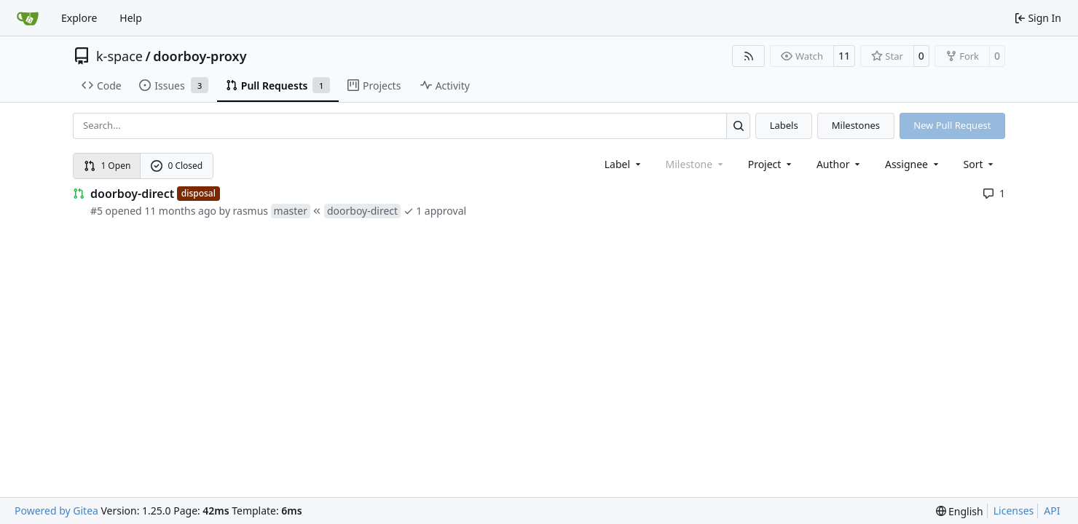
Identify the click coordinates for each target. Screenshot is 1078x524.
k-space (119, 56)
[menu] (980, 164)
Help (130, 18)
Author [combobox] (839, 164)
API (1052, 510)
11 (844, 56)
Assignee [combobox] (913, 164)
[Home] (27, 18)
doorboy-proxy (199, 56)
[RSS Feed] (749, 56)
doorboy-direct (132, 193)
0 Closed (177, 165)
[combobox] (624, 164)
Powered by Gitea (56, 510)
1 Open (107, 165)
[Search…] (738, 125)
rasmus (251, 211)
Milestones (856, 125)
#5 (96, 211)
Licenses (1014, 510)
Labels (784, 125)
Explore (79, 18)
